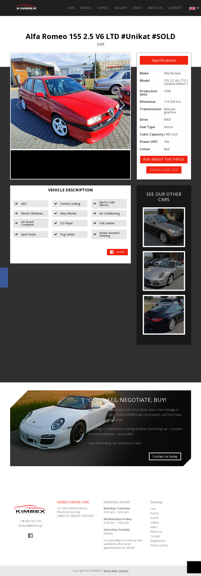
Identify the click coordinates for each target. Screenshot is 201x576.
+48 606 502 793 (30, 521)
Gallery (121, 8)
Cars (71, 8)
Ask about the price (163, 159)
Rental (86, 8)
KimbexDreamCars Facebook (4, 278)
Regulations (157, 541)
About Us (155, 8)
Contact (175, 8)
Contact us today (165, 456)
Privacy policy (159, 545)
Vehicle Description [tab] (70, 190)
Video (137, 8)
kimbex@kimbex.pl (30, 525)
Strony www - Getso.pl (116, 570)
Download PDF (164, 170)
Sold (100, 44)
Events (103, 8)
